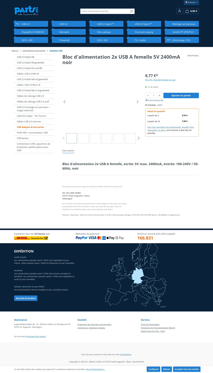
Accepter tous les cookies (187, 369)
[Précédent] (64, 101)
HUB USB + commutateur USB (32, 132)
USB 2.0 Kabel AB (25, 57)
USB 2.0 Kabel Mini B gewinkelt (32, 79)
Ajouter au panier (181, 95)
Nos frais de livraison (26, 298)
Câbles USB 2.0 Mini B (28, 73)
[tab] (68, 150)
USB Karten (23, 138)
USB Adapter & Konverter (30, 127)
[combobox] (104, 11)
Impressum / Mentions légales (91, 328)
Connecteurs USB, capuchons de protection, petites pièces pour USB (33, 147)
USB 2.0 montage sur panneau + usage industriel (33, 109)
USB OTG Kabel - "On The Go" (32, 115)
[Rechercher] (131, 11)
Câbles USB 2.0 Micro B (28, 84)
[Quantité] (154, 95)
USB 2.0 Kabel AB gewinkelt (30, 62)
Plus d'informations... (95, 369)
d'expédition (125, 354)
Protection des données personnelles (94, 324)
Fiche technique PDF (154, 100)
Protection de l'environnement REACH (158, 328)
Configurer (153, 369)
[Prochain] (138, 101)
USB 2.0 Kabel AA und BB (29, 68)
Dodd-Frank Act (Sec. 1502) (153, 331)
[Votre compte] (179, 11)
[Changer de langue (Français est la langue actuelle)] (191, 2)
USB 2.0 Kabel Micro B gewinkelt (33, 90)
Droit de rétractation (150, 324)
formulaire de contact (36, 336)
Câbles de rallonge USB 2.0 (30, 96)
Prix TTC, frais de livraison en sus (160, 79)
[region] (101, 108)
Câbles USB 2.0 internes (29, 121)
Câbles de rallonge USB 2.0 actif (33, 101)
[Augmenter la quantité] (159, 95)
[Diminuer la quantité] (148, 95)
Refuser (166, 369)
